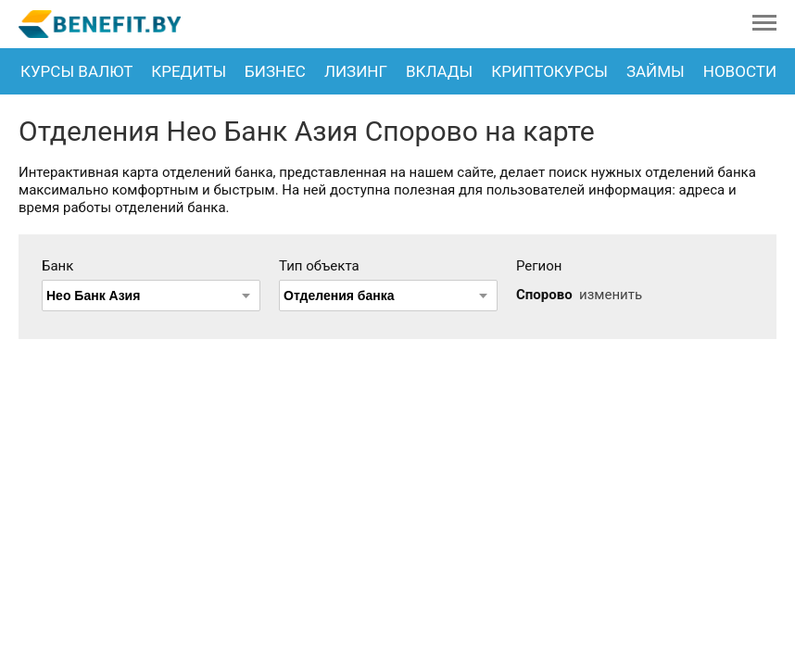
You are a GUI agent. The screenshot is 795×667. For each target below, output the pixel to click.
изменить (610, 294)
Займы (655, 71)
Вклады (439, 71)
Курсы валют (76, 71)
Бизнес (275, 71)
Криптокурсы (549, 71)
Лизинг (355, 71)
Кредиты (188, 71)
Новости (739, 71)
